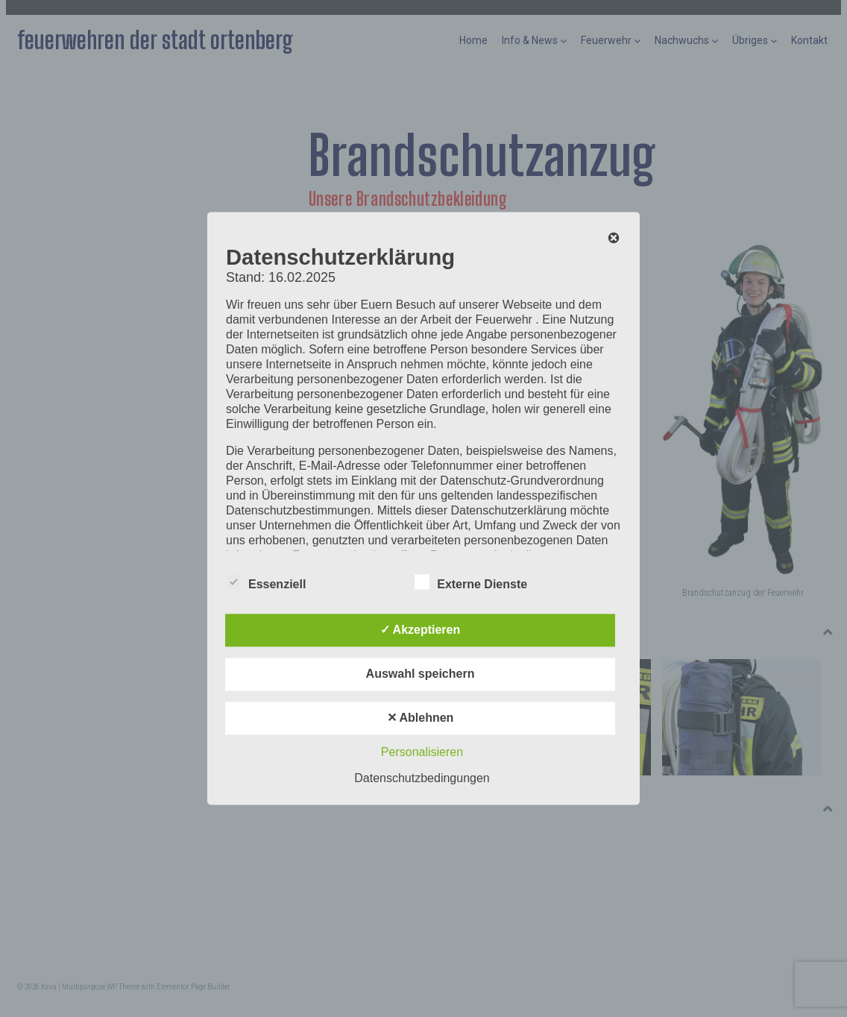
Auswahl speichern (420, 674)
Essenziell (266, 582)
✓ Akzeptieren (420, 630)
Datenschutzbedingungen (421, 778)
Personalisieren (422, 752)
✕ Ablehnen (420, 718)
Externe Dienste (471, 582)
